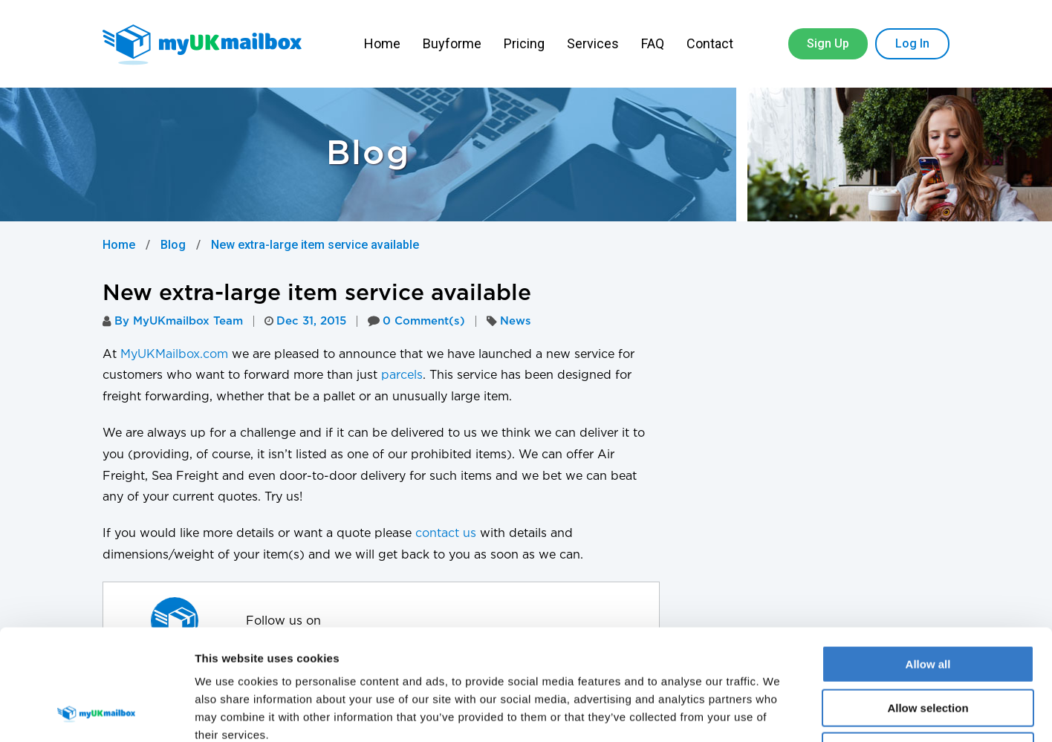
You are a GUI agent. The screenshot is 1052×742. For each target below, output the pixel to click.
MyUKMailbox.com (174, 354)
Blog (173, 245)
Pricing (524, 43)
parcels (402, 375)
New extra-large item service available (315, 245)
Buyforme (452, 43)
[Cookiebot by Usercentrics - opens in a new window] (96, 713)
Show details (779, 712)
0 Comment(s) (416, 321)
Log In (912, 43)
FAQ (652, 43)
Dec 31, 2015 (305, 321)
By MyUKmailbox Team (173, 321)
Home (382, 43)
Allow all (928, 560)
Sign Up (828, 43)
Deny (928, 647)
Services (593, 43)
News (515, 321)
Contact (711, 43)
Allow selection (927, 604)
